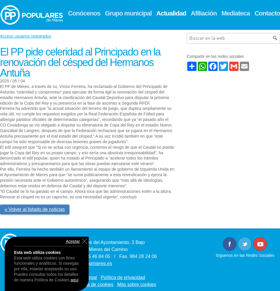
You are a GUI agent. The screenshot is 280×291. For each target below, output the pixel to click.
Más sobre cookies (136, 284)
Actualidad (171, 13)
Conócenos (84, 13)
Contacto (267, 13)
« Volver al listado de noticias (35, 209)
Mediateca (235, 13)
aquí (74, 280)
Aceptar (73, 241)
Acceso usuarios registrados (25, 36)
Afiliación (204, 13)
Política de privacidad (123, 277)
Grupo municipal (128, 13)
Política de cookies (93, 284)
